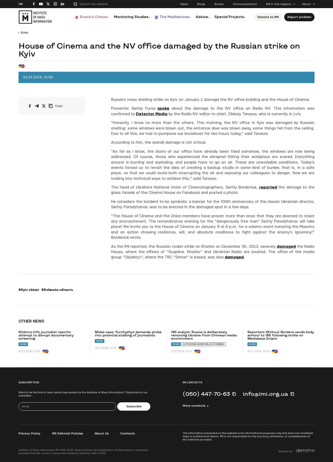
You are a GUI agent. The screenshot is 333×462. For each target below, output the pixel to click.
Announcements (245, 4)
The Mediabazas (169, 17)
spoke (163, 108)
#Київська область (57, 289)
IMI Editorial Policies (67, 433)
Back (24, 32)
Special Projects (228, 17)
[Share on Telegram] (37, 106)
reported (268, 187)
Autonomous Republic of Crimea (203, 344)
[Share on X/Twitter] (44, 106)
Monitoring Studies (124, 17)
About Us (102, 433)
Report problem (299, 17)
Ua (20, 4)
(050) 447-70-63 (206, 394)
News (184, 4)
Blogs (201, 4)
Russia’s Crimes (86, 17)
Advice (198, 17)
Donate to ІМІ (268, 17)
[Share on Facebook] (30, 106)
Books (219, 4)
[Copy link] (62, 106)
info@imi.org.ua (265, 394)
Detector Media (151, 114)
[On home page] (35, 17)
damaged (286, 246)
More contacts (194, 405)
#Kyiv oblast (28, 289)
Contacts (127, 433)
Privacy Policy (29, 433)
